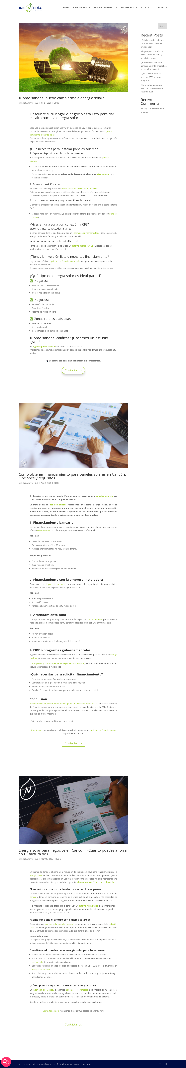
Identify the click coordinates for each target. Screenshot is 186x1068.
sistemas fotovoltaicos (77, 989)
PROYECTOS (127, 7)
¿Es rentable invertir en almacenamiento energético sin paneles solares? (154, 66)
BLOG (161, 7)
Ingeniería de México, (43, 989)
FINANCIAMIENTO (104, 7)
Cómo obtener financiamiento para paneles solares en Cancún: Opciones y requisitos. (72, 476)
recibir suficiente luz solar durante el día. (80, 188)
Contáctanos (73, 370)
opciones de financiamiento (103, 730)
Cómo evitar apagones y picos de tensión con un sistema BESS (152, 88)
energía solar (38, 962)
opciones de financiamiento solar (65, 261)
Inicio (66, 7)
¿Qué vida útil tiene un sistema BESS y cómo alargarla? (151, 77)
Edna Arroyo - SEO (29, 102)
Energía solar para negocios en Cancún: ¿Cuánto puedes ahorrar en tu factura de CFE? (73, 852)
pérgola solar (103, 174)
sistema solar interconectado (86, 233)
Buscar (162, 26)
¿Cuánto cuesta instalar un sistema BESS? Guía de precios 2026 (153, 43)
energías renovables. (41, 969)
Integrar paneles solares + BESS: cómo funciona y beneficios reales (153, 54)
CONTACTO (148, 7)
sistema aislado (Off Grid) (83, 245)
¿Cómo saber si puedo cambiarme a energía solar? (61, 97)
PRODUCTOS (80, 7)
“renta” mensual (94, 619)
